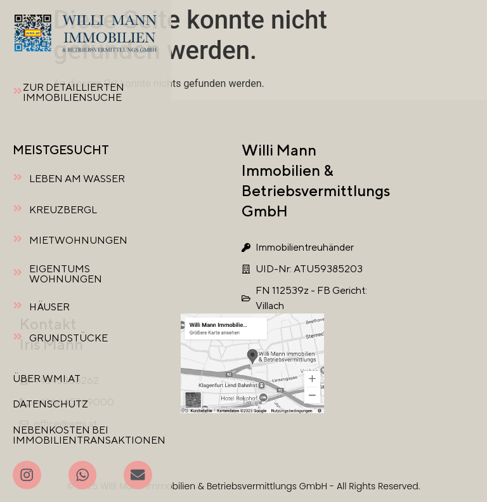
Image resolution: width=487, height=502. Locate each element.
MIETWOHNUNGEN (78, 240)
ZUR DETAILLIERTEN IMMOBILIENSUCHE (73, 92)
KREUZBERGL (63, 210)
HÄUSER (49, 307)
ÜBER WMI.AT (47, 379)
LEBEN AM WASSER (77, 179)
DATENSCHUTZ (50, 404)
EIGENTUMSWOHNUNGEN (65, 274)
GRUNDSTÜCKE (68, 338)
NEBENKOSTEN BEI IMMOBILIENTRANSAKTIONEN (89, 435)
